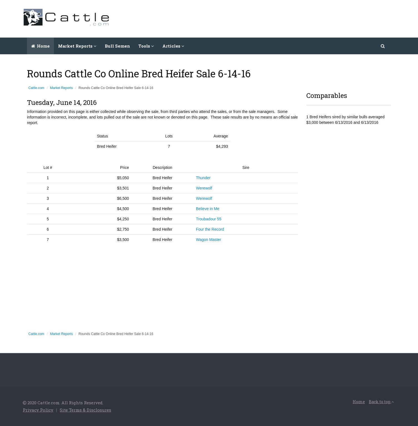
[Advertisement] (294, 18)
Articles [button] (173, 46)
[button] (383, 46)
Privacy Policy (38, 410)
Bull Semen (117, 46)
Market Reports (61, 88)
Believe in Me (207, 208)
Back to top (381, 401)
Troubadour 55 (208, 219)
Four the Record (210, 229)
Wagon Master (208, 239)
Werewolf (204, 188)
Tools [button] (146, 46)
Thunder (203, 178)
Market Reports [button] (77, 46)
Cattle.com (36, 88)
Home (40, 46)
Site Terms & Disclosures (85, 410)
